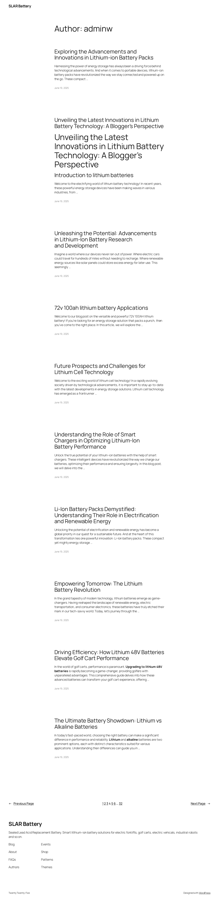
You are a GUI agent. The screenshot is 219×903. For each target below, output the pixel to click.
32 (120, 803)
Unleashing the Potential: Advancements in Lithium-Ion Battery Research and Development (105, 239)
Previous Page (21, 803)
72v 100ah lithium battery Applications (101, 308)
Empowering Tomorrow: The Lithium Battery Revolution (98, 587)
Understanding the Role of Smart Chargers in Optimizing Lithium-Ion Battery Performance (97, 440)
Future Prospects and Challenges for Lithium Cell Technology (100, 369)
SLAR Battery (20, 6)
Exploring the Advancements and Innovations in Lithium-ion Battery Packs (103, 55)
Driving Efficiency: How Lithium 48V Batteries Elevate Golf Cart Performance (109, 655)
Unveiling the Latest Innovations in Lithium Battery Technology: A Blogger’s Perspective (109, 123)
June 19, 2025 (61, 87)
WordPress (204, 892)
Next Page (200, 803)
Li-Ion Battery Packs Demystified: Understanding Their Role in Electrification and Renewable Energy (106, 515)
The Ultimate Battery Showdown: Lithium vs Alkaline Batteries (108, 724)
